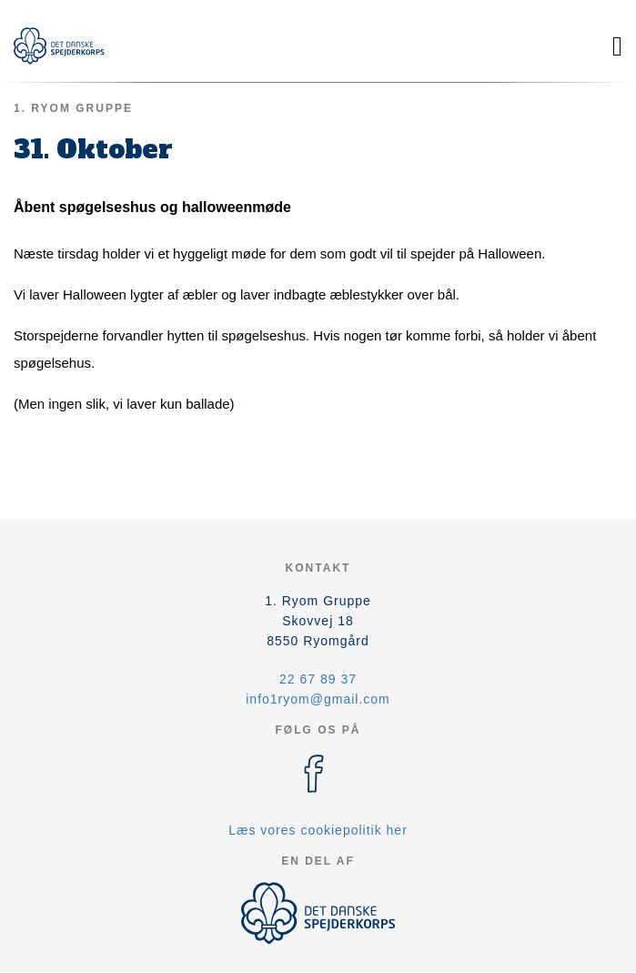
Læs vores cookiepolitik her (318, 830)
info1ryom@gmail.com (317, 699)
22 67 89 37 (318, 679)
